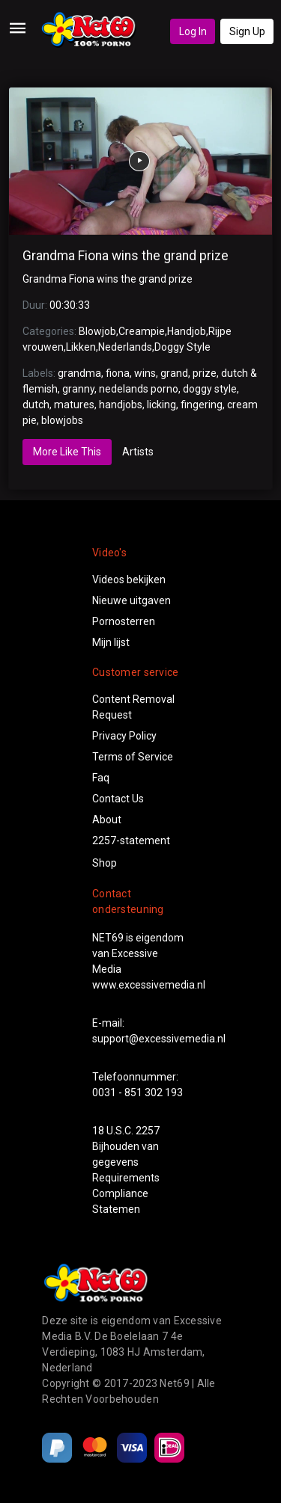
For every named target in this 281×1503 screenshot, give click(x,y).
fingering (202, 405)
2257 (148, 1131)
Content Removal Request (133, 707)
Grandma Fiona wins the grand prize (125, 255)
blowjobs (62, 420)
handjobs (120, 405)
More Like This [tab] (67, 452)
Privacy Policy (124, 736)
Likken (81, 347)
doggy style (210, 389)
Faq (100, 778)
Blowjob (97, 331)
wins (145, 373)
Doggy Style (182, 347)
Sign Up (247, 31)
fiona (118, 373)
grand (174, 373)
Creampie (141, 331)
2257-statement (131, 840)
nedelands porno (138, 389)
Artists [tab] (138, 452)
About (106, 820)
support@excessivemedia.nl (159, 1039)
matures (74, 405)
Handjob (186, 331)
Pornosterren (123, 621)
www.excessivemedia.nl (148, 985)
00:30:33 (69, 305)
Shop (104, 863)
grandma (79, 373)
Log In (193, 31)
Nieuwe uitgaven (131, 600)
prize (205, 373)
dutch (35, 405)
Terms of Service (132, 757)
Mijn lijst (111, 642)
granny (78, 389)
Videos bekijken (129, 579)
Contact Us (118, 799)
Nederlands (125, 347)
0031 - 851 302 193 (137, 1092)
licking (161, 405)
